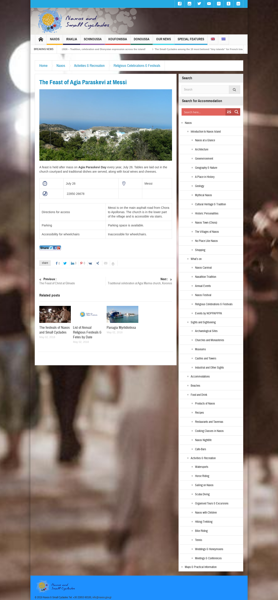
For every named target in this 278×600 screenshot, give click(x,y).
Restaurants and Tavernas (209, 422)
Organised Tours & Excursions (211, 504)
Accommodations (200, 377)
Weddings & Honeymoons (209, 549)
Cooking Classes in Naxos (209, 431)
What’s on (196, 259)
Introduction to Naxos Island (206, 132)
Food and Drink (199, 395)
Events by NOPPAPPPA (208, 313)
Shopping (200, 250)
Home (43, 65)
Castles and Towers (205, 359)
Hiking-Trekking (203, 522)
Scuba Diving (202, 494)
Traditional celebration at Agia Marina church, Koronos (139, 281)
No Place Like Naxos (206, 241)
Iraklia (71, 41)
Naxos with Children (206, 513)
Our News (163, 41)
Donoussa (142, 41)
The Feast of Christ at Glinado (72, 281)
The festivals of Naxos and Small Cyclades (54, 330)
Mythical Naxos (203, 195)
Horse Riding (202, 476)
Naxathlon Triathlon (205, 277)
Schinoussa (93, 41)
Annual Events (203, 286)
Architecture (201, 150)
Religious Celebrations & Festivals (137, 65)
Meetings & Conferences (208, 558)
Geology (199, 186)
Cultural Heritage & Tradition (210, 204)
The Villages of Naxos (207, 232)
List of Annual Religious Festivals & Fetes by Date (87, 332)
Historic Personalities (206, 214)
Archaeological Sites (206, 331)
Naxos (55, 41)
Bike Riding (201, 531)
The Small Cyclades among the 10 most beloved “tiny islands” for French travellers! (211, 49)
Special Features (190, 41)
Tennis (198, 540)
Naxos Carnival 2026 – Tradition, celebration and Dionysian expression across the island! (104, 49)
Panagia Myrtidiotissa (121, 327)
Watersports (201, 467)
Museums (200, 349)
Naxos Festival (203, 295)
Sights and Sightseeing (203, 322)
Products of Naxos (205, 404)
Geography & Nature (206, 168)
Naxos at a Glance (205, 140)
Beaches (195, 386)
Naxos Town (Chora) (206, 223)
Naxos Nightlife (203, 440)
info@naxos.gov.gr (102, 597)
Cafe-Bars (200, 449)
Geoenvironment (204, 159)
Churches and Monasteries (209, 340)
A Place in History (205, 177)
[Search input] (203, 112)
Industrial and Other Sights (209, 368)
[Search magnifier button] (236, 112)
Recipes (199, 413)
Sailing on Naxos (204, 485)
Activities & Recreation (89, 65)
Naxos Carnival (203, 268)
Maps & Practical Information (201, 567)
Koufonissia (117, 41)
